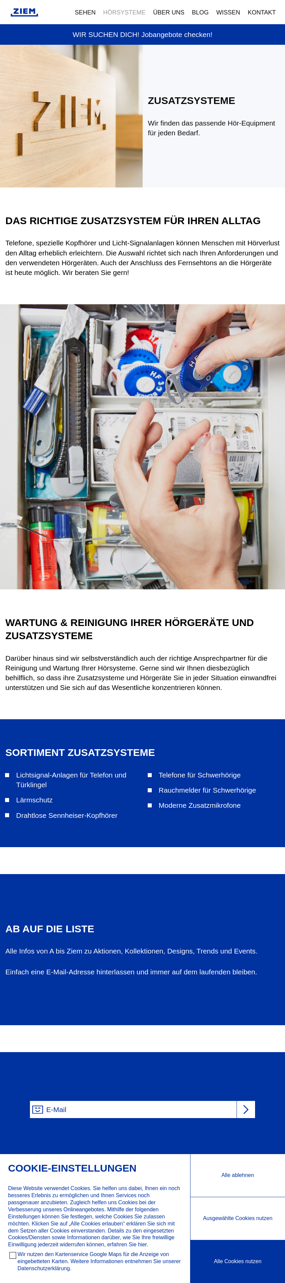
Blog (200, 12)
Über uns (168, 12)
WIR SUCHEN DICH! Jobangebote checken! (143, 34)
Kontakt (262, 12)
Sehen (85, 12)
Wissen (228, 12)
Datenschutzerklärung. (44, 1268)
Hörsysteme (124, 12)
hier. (143, 1244)
